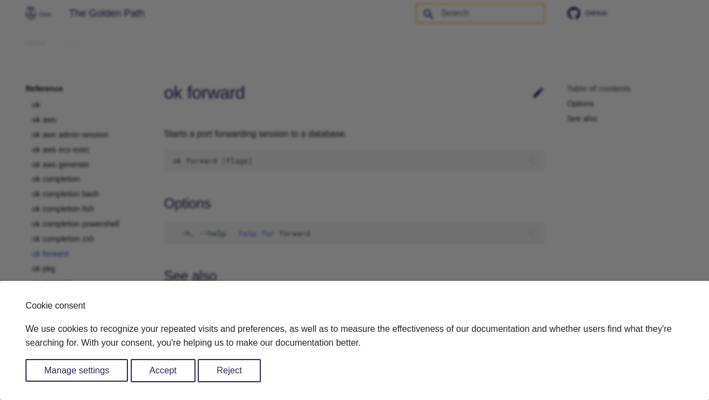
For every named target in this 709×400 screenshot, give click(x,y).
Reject (229, 370)
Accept (163, 370)
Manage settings (76, 370)
